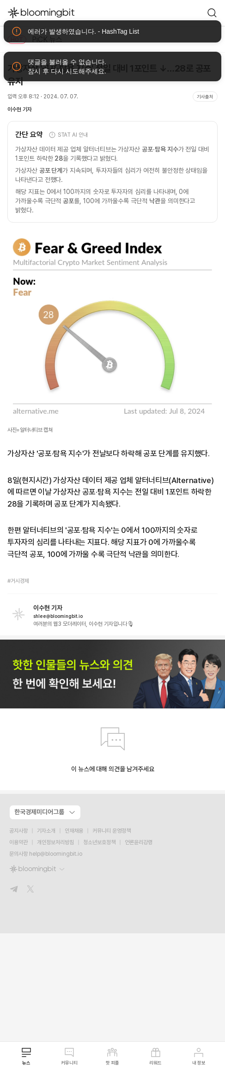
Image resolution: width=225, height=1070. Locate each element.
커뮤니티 (69, 1056)
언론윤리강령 (138, 842)
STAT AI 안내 (68, 135)
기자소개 (46, 831)
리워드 (155, 1056)
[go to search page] (212, 12)
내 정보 (199, 1056)
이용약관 (18, 842)
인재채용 (74, 831)
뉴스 (26, 1056)
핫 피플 (112, 1056)
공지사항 (18, 831)
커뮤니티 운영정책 (111, 831)
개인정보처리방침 (55, 842)
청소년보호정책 (99, 842)
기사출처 (205, 96)
